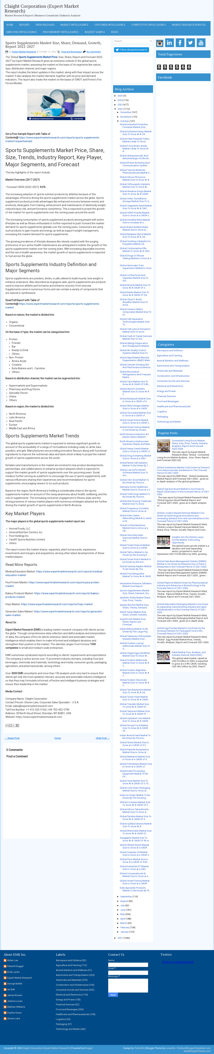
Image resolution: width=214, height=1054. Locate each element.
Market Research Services (189, 24)
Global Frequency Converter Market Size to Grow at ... (134, 509)
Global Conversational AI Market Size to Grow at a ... (135, 875)
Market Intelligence (74, 24)
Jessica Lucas (14, 1001)
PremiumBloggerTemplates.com (194, 1048)
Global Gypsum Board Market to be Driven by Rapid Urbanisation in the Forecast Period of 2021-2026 (183, 492)
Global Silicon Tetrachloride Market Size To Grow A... (134, 810)
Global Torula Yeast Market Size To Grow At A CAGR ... (135, 698)
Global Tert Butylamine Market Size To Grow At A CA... (135, 691)
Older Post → (103, 738)
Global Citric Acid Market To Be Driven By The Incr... (134, 481)
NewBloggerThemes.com (197, 1051)
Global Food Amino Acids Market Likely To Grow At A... (134, 148)
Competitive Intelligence (148, 24)
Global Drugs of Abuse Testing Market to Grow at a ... (135, 258)
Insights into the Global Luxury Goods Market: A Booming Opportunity (187, 540)
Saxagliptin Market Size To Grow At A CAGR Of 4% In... (135, 839)
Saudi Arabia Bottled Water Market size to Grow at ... (134, 228)
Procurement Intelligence (61, 32)
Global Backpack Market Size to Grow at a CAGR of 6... (135, 400)
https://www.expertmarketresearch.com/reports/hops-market (57, 604)
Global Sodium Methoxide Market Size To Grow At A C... (134, 663)
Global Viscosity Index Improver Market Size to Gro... (133, 538)
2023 (120, 104)
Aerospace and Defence (170, 350)
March (123, 923)
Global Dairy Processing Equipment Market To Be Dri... (134, 774)
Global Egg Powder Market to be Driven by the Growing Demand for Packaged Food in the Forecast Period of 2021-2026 (181, 631)
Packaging (162, 416)
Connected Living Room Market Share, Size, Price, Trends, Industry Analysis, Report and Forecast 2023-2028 (189, 444)
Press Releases (45, 24)
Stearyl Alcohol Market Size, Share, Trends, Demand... (134, 606)
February (124, 927)
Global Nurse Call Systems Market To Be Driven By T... (135, 464)
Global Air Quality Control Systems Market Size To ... (135, 351)
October (124, 121)
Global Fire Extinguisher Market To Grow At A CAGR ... (135, 576)
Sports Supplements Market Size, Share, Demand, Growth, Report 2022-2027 (53, 44)
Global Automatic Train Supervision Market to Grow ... (136, 268)
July (122, 905)
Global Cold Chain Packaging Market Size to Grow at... (135, 789)
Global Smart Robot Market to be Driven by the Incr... (135, 560)
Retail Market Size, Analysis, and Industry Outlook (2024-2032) (189, 653)
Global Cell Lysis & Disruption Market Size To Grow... (135, 330)
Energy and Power (166, 391)
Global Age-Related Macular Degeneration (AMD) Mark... (136, 359)
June (122, 909)
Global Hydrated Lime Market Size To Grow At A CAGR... (135, 719)
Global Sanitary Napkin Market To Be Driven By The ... (135, 567)
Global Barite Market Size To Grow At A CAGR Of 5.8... (134, 293)
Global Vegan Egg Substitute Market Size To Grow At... (135, 654)
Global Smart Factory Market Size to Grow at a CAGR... (135, 882)
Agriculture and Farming (169, 355)
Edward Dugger (15, 966)
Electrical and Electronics (170, 386)
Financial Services (166, 396)
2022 (120, 109)
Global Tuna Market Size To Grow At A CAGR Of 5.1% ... (135, 782)
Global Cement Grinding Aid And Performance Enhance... (136, 366)
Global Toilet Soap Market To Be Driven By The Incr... (135, 495)
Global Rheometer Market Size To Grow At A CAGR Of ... (136, 832)
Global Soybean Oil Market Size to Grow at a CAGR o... (135, 853)
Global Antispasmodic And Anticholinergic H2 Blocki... (135, 157)
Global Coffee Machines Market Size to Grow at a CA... (134, 528)
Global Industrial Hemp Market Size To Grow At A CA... (136, 133)
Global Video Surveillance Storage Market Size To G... (135, 200)
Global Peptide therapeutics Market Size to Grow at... (134, 751)
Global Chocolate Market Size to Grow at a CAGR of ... (135, 414)
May (122, 914)
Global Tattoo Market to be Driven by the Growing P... (134, 553)
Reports (24, 24)
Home (9, 24)
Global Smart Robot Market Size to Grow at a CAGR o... (135, 421)
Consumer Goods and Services (173, 381)
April (122, 918)
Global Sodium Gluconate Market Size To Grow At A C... (134, 683)
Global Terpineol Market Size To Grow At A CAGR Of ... (135, 712)
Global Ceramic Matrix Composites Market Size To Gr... (135, 312)
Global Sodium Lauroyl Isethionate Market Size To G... (135, 646)
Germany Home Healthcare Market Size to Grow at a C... (136, 488)
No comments (94, 52)
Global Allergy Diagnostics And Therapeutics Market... (135, 344)
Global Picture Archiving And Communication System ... (135, 164)
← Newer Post (12, 738)
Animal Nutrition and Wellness (172, 360)
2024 (120, 100)
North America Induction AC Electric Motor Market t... (134, 435)
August (124, 901)
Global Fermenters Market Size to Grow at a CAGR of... (136, 765)
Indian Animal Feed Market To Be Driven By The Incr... (135, 736)
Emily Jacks (13, 972)
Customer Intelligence (109, 24)
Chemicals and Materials (170, 370)
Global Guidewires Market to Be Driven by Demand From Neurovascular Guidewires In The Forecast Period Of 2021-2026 (183, 470)
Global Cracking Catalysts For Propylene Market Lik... (135, 242)
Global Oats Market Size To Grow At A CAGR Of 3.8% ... (135, 383)
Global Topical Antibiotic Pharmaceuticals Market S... (135, 171)
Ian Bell (11, 989)
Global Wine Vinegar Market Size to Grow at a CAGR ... (134, 407)
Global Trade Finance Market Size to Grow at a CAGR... (135, 546)
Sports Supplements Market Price (38, 57)
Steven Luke (13, 1018)
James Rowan (14, 995)
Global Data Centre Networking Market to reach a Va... (136, 518)
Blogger (88, 1048)
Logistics (162, 411)
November (125, 116)
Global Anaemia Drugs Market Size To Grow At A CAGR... (135, 192)
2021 (120, 938)
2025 (120, 95)
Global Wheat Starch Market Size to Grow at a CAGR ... (134, 846)
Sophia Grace (14, 1012)
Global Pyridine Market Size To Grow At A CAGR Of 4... (135, 817)
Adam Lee (12, 960)
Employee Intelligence (21, 32)
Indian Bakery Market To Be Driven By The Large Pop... (134, 630)
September (126, 896)
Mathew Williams (16, 1006)
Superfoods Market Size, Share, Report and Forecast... (133, 622)
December (125, 112)
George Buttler (14, 983)
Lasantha (170, 1048)
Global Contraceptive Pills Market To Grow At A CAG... (135, 249)
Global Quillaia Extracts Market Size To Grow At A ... (136, 825)
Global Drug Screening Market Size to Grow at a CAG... (135, 457)
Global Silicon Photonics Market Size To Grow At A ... (135, 178)
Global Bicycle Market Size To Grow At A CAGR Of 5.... (135, 286)
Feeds (114, 32)
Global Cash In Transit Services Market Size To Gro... (136, 337)
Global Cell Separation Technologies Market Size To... (135, 322)
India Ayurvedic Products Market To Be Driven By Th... (135, 889)
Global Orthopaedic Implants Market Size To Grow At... (135, 185)
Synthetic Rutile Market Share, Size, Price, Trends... (135, 599)
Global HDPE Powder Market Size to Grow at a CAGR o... (135, 214)
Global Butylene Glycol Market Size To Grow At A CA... (135, 235)
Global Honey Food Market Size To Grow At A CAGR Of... (134, 728)
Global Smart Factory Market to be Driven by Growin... (135, 428)
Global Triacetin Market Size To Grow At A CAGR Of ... (134, 705)
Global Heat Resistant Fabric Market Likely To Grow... (135, 140)
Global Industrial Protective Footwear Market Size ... (134, 125)
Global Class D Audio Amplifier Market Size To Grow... (134, 302)
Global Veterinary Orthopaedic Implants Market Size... (135, 637)
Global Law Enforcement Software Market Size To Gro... (134, 472)
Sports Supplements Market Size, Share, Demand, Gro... (135, 592)
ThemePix (139, 1048)
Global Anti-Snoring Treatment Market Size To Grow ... (135, 502)
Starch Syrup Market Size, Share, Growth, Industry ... (134, 613)
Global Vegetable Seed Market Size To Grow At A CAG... (136, 207)
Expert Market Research (24, 52)
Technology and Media (169, 421)
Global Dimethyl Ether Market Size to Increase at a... (135, 221)
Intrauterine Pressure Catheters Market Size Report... (136, 585)
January (124, 931)
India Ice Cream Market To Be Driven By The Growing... (135, 796)
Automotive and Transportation (173, 365)
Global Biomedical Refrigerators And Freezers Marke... (135, 374)
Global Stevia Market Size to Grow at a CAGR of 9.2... (134, 744)
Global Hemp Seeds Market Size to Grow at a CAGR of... (136, 450)
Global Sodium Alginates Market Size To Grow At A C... (134, 673)
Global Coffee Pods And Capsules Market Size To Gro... (134, 278)
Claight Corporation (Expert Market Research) (42, 8)
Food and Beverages (71, 52)
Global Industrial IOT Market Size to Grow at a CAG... (134, 867)
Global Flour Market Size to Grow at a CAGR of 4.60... (134, 860)
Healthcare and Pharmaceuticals (174, 406)
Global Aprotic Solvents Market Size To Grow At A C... (134, 391)
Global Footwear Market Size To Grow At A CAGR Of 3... (135, 803)
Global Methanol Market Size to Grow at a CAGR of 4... (135, 758)
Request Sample (95, 32)
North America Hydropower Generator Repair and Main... (136, 442)
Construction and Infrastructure (173, 376)
